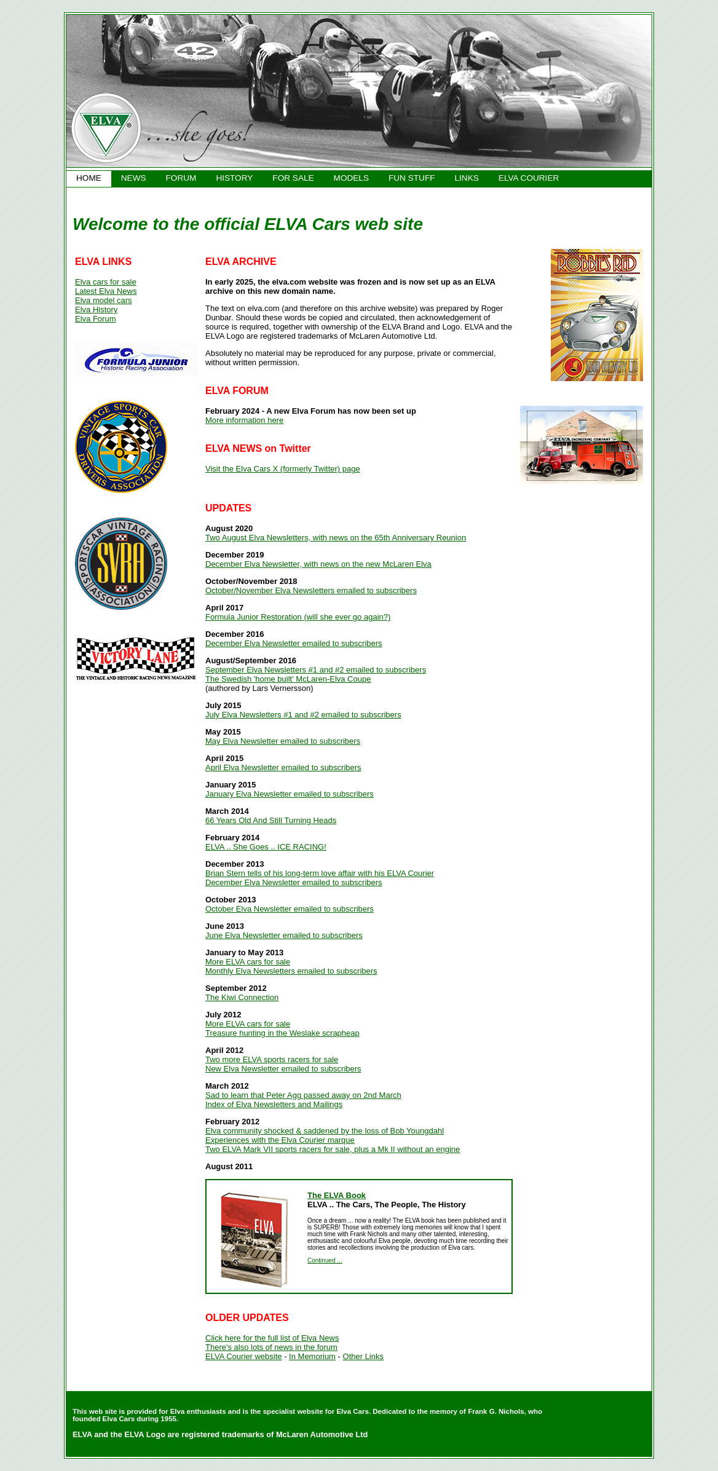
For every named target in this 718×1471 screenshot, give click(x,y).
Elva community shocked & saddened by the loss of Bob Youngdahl (324, 1130)
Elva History (96, 309)
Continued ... (324, 1260)
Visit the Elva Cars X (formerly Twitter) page (282, 468)
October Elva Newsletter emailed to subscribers (289, 908)
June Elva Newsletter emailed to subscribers (284, 935)
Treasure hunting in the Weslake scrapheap (282, 1033)
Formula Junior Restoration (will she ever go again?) (297, 616)
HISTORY (234, 178)
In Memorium (312, 1356)
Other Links (363, 1356)
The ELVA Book (336, 1195)
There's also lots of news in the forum (271, 1347)
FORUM (181, 178)
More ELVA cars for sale (247, 961)
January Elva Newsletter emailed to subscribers (289, 794)
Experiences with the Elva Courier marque (280, 1140)
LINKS (467, 178)
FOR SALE (293, 178)
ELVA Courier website (243, 1356)
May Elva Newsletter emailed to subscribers (282, 741)
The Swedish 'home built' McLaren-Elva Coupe (288, 679)
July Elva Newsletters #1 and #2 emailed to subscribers (303, 714)
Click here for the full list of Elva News (272, 1338)
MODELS (351, 178)
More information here (244, 420)
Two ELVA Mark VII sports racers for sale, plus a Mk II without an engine (332, 1149)
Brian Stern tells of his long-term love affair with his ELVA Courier (319, 873)
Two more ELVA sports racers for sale (271, 1059)
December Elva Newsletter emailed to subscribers (293, 643)
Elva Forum (95, 318)
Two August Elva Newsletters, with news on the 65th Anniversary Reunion (335, 537)
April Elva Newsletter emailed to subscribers (283, 767)
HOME (88, 178)
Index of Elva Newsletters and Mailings (273, 1104)
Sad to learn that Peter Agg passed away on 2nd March (303, 1095)
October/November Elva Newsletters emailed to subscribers (311, 590)
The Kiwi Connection (241, 997)
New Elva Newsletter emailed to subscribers (283, 1068)
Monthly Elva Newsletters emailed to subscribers (291, 971)
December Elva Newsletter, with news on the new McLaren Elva (318, 564)
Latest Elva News (105, 291)
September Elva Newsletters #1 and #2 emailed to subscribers (315, 669)
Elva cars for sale (105, 281)
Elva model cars (103, 300)
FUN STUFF (412, 178)
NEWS (133, 178)
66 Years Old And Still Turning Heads (270, 820)
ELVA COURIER (529, 178)
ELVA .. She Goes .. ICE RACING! (265, 846)
